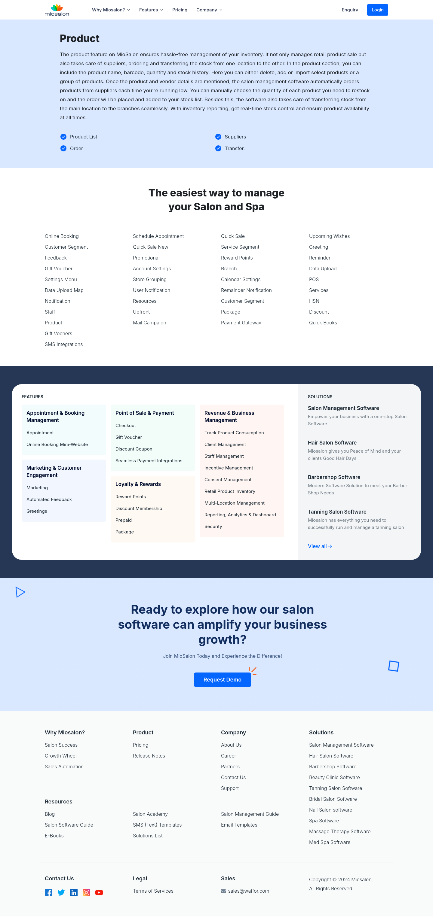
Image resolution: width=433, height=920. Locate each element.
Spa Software (324, 821)
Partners (230, 767)
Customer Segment (66, 247)
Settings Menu (61, 279)
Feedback (56, 258)
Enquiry (350, 10)
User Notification (151, 290)
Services (319, 290)
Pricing (179, 10)
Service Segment (240, 247)
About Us (231, 745)
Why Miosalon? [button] (111, 10)
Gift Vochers (58, 333)
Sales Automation (64, 767)
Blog (50, 814)
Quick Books (323, 323)
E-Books (54, 836)
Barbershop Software (332, 767)
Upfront (141, 312)
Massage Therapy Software (339, 831)
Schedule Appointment (158, 236)
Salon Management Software (341, 745)
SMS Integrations (64, 344)
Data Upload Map (64, 290)
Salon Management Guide (250, 814)
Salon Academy (150, 814)
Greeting (318, 247)
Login (378, 10)
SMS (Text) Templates (157, 825)
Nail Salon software (330, 810)
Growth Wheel (60, 756)
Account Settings (152, 269)
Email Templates (239, 825)
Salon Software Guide (69, 825)
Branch (229, 269)
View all (320, 546)
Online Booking (62, 236)
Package (230, 312)
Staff (50, 312)
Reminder (319, 258)
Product (53, 323)
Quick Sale (233, 236)
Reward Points (237, 258)
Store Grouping (150, 279)
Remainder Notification (246, 290)
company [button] (209, 10)
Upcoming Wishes (329, 236)
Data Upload (323, 269)
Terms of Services (153, 891)
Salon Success (61, 745)
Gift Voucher (58, 269)
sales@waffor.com (245, 891)
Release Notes (149, 756)
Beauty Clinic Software (334, 777)
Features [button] (151, 10)
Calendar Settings (241, 279)
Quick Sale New (150, 247)
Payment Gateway (241, 323)
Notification (57, 301)
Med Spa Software (329, 842)
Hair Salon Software (331, 756)
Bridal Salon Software (333, 799)
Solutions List (148, 836)
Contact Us (233, 777)
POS (314, 279)
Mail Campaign (149, 323)
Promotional (146, 258)
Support (230, 788)
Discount (319, 312)
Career (228, 756)
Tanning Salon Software (335, 788)
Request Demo (227, 678)
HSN (314, 301)
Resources (144, 301)
